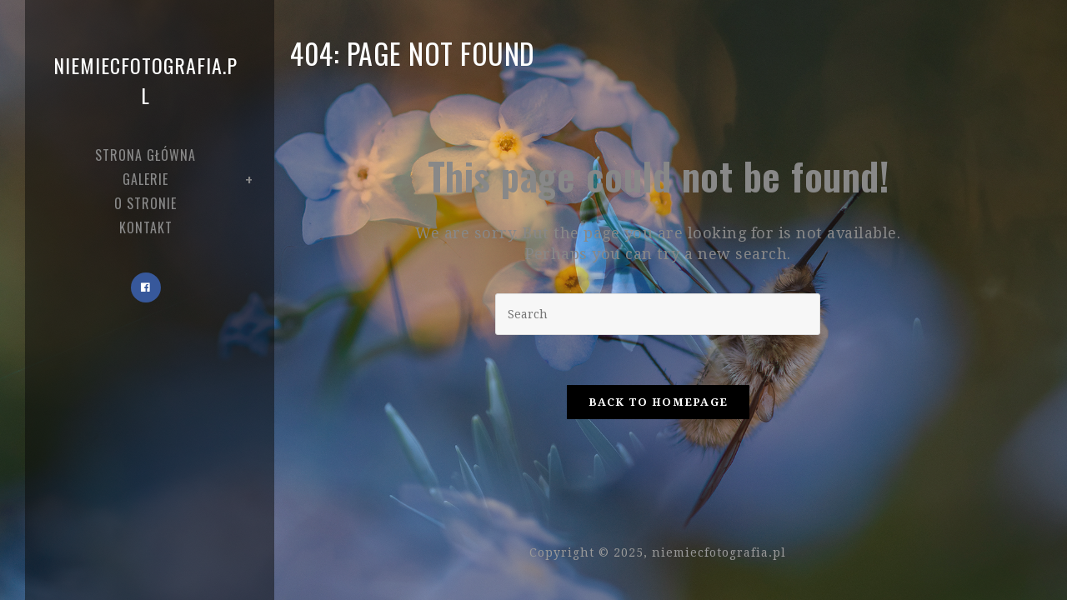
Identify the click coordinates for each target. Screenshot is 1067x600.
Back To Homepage (659, 402)
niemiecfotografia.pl (145, 80)
